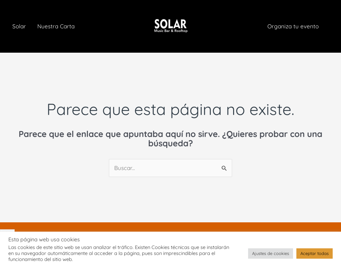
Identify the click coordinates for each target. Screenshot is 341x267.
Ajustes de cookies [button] (270, 253)
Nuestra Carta (56, 26)
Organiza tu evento (293, 26)
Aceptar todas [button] (314, 253)
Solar (19, 26)
